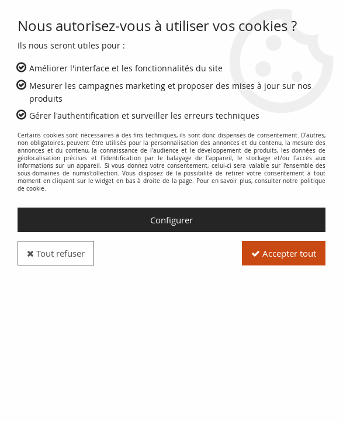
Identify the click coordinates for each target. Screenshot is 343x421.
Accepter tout (283, 253)
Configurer (171, 220)
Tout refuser (56, 253)
